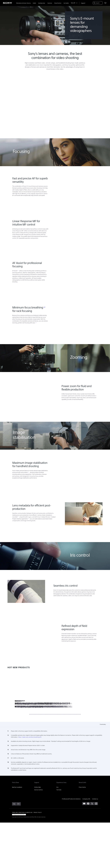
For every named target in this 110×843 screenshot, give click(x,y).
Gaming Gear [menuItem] (41, 3)
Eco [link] (57, 807)
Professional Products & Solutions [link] (71, 819)
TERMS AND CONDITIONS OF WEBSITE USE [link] (22, 833)
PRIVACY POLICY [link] (38, 833)
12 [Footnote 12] (44, 328)
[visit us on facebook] (88, 824)
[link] (14, 824)
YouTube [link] (58, 810)
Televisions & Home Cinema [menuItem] (23, 3)
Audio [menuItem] (34, 3)
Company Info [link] (86, 819)
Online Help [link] (37, 807)
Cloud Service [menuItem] (57, 3)
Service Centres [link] (38, 810)
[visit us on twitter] (92, 824)
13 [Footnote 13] (28, 492)
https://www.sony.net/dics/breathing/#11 (29, 757)
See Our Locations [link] (17, 807)
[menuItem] (83, 3)
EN (18, 824)
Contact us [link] (95, 819)
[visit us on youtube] (84, 824)
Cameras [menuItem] (49, 3)
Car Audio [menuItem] (66, 3)
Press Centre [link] (82, 807)
